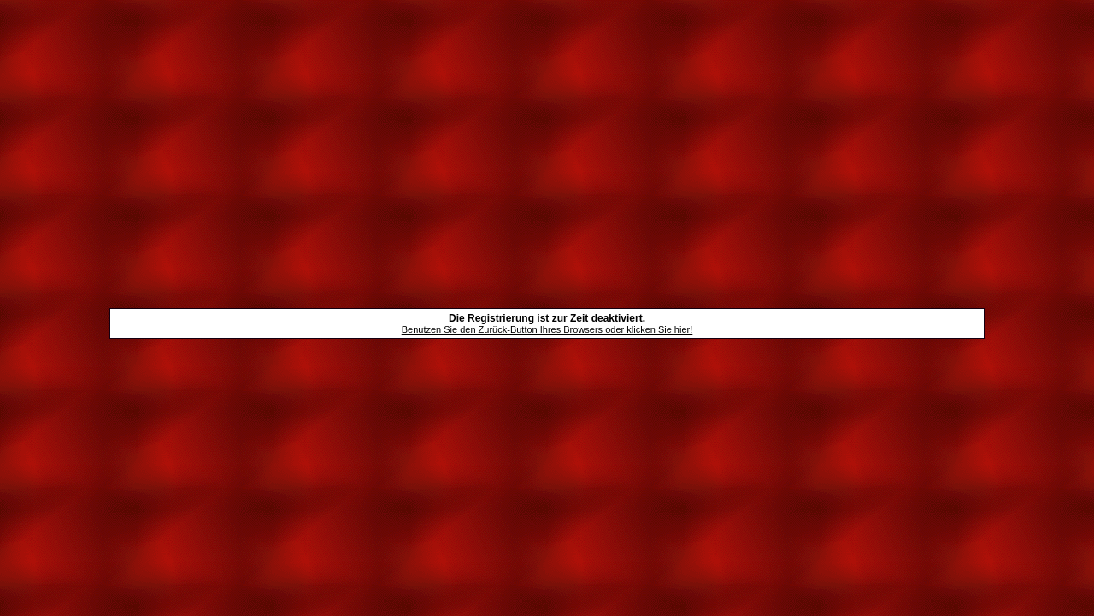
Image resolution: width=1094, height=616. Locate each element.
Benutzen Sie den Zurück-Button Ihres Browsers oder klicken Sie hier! (547, 329)
